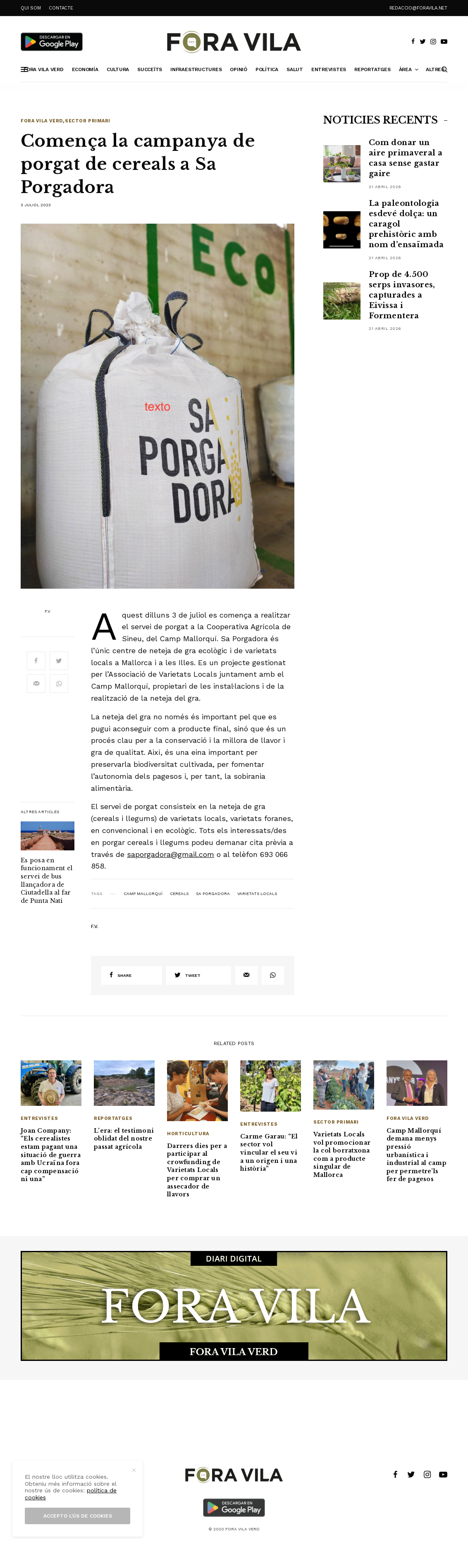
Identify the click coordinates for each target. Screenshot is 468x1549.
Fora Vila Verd (42, 121)
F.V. (48, 611)
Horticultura (188, 1133)
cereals (179, 894)
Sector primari (87, 121)
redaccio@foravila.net (418, 8)
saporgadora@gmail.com (170, 854)
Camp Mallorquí (143, 894)
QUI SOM (31, 8)
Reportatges (113, 1118)
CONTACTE (61, 8)
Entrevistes (39, 1118)
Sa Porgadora (213, 894)
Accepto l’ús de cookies (77, 1516)
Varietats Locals (257, 894)
